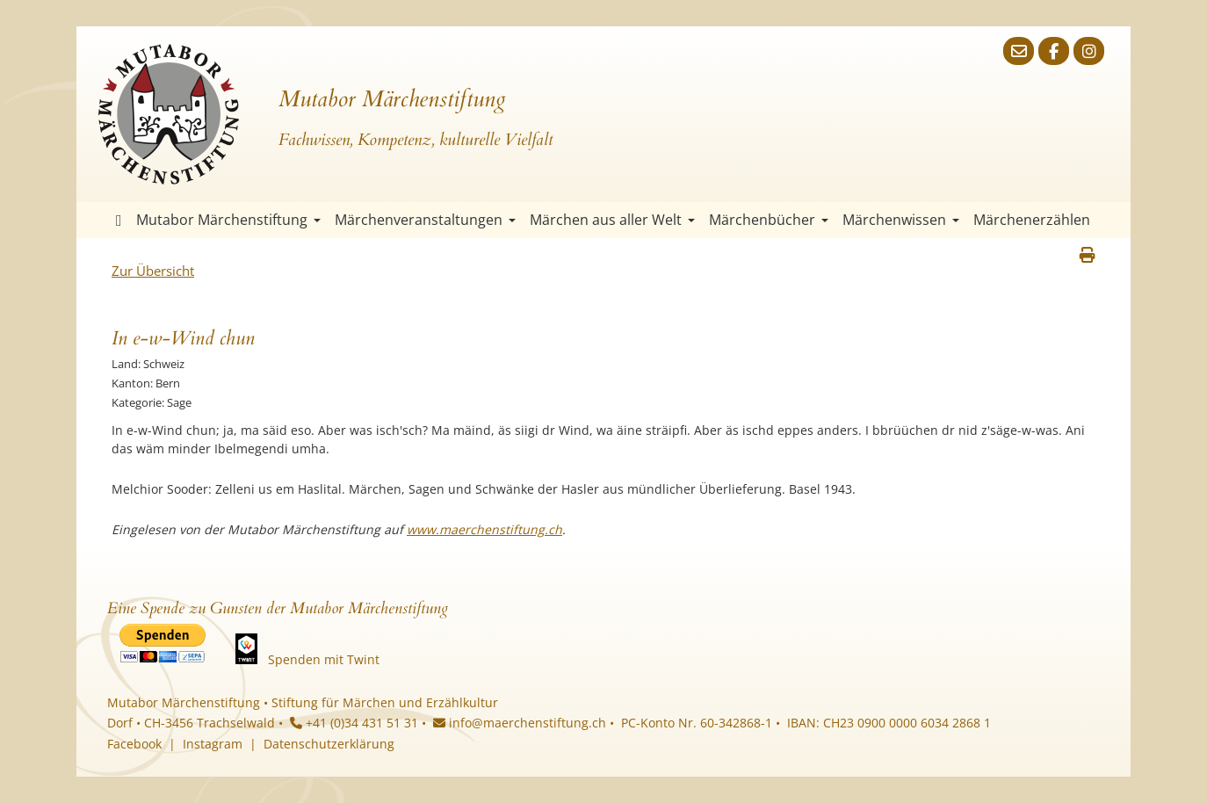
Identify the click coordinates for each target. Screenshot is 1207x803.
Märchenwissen (900, 219)
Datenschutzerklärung (329, 743)
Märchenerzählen (1031, 219)
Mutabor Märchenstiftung (228, 219)
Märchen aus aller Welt (612, 219)
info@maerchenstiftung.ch (519, 722)
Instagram (212, 743)
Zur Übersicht (153, 270)
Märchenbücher (768, 219)
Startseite (119, 220)
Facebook (134, 743)
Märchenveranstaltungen (425, 219)
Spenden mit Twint (323, 659)
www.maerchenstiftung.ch (484, 529)
